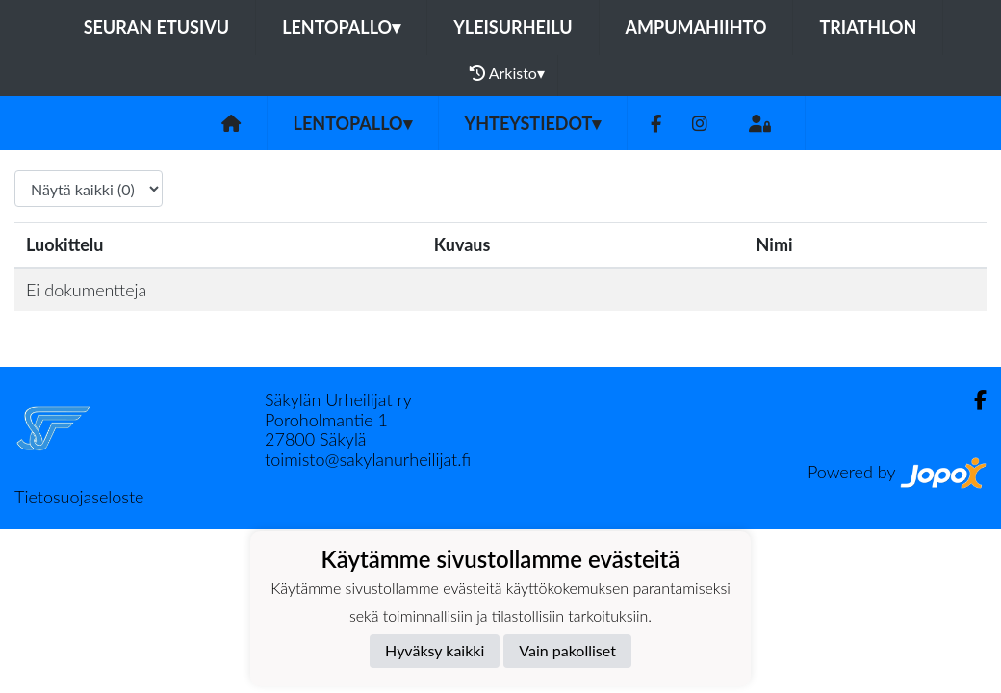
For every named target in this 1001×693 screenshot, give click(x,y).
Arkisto (507, 73)
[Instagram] (700, 123)
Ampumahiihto (696, 27)
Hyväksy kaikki (434, 650)
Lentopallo (341, 27)
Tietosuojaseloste (78, 496)
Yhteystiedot (533, 123)
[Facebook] (656, 123)
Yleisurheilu (512, 27)
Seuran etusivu (157, 27)
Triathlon (867, 27)
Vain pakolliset (567, 650)
